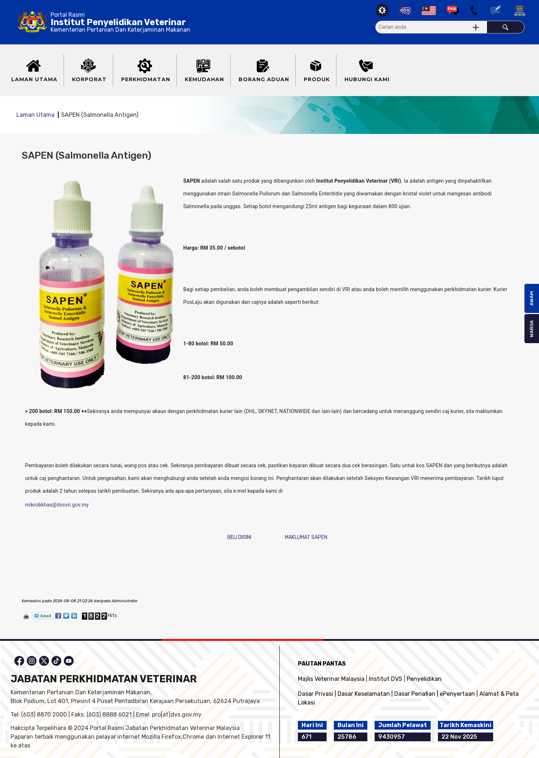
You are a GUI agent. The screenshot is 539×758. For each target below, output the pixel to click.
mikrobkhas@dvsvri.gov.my (57, 505)
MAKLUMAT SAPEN (306, 537)
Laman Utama (35, 114)
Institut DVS (385, 678)
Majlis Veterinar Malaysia (331, 678)
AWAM (531, 298)
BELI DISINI (239, 537)
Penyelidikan (424, 678)
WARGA (531, 328)
